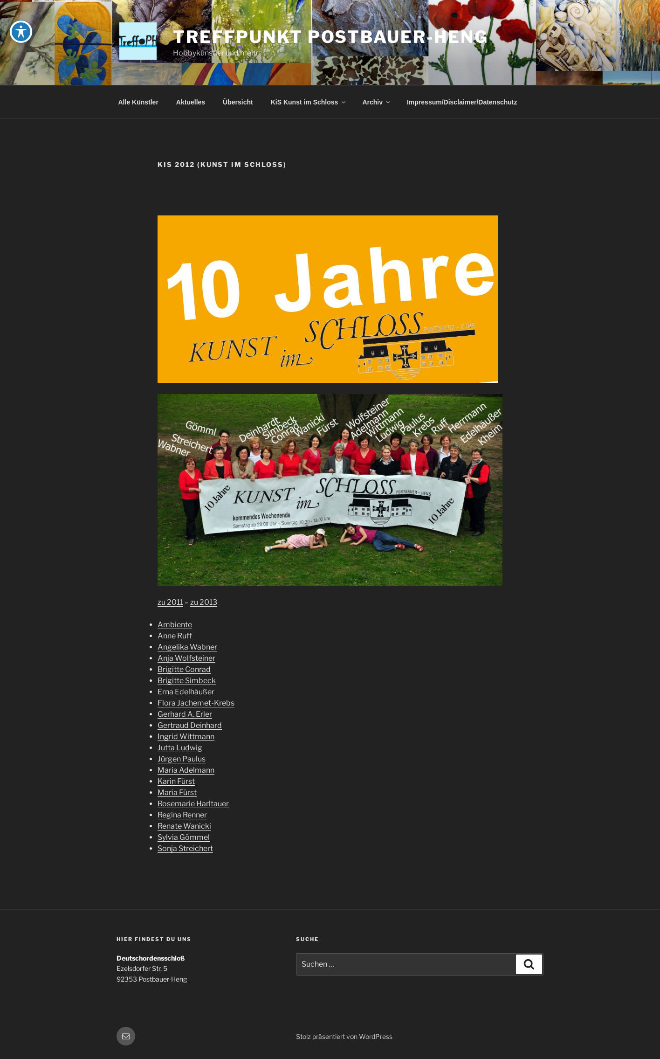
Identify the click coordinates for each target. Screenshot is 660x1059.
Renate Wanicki (184, 826)
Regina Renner (182, 814)
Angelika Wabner (187, 647)
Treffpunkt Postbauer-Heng (330, 37)
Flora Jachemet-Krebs (196, 703)
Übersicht (238, 102)
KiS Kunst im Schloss (309, 102)
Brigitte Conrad (184, 669)
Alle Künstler (138, 102)
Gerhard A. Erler (185, 714)
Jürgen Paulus (182, 758)
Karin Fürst (176, 781)
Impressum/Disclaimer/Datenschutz (462, 102)
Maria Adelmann (186, 770)
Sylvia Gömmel (184, 837)
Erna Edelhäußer (186, 691)
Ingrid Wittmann (186, 736)
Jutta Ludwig (180, 747)
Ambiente (175, 624)
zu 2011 (170, 602)
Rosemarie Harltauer (193, 803)
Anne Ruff (175, 635)
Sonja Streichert (185, 848)
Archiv (377, 102)
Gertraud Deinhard (190, 725)
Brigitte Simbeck (187, 680)
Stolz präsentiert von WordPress (344, 1036)
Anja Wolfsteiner (186, 658)
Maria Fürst (177, 792)
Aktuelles (190, 102)
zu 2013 (203, 602)
